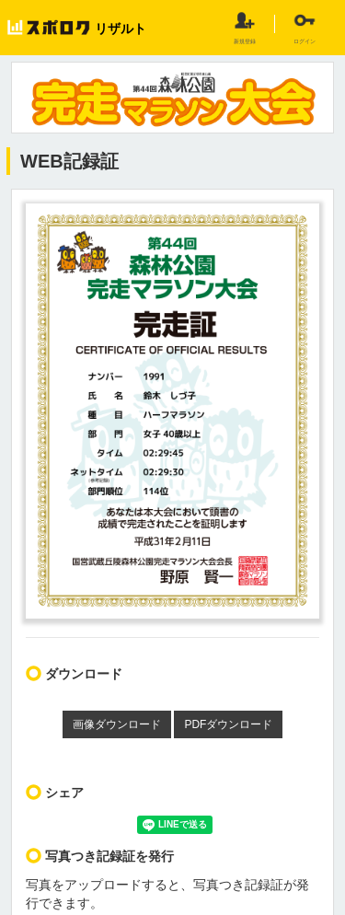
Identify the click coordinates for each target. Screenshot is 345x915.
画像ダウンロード (117, 724)
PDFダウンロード (228, 724)
